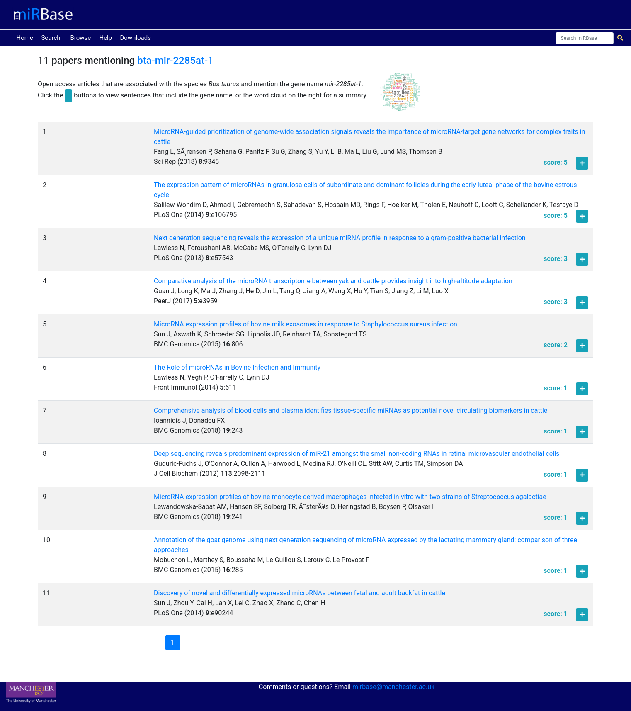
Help (105, 37)
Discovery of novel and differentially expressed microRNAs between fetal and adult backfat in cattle (299, 593)
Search (50, 37)
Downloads (135, 37)
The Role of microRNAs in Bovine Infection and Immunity (237, 367)
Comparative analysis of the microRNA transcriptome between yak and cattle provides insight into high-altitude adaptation (333, 281)
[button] (400, 95)
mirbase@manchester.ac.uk (393, 687)
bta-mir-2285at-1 (175, 60)
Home (26, 37)
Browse (80, 37)
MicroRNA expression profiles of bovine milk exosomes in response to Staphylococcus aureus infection (305, 324)
